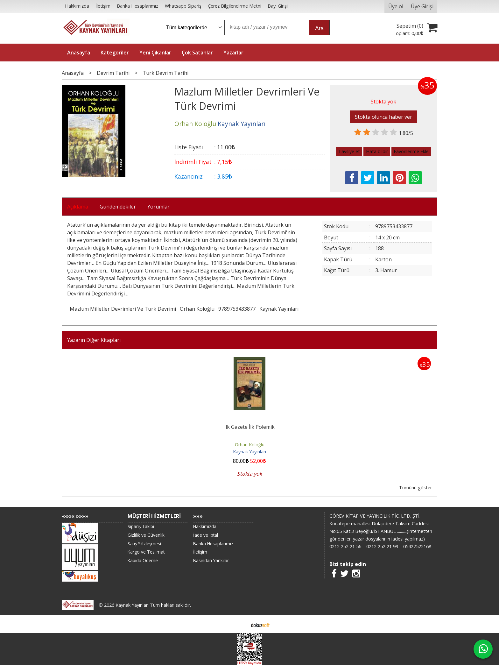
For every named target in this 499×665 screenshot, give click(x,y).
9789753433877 (237, 308)
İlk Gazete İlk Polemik (249, 426)
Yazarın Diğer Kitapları (94, 339)
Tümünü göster (415, 488)
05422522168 (417, 546)
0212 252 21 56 (345, 546)
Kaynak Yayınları (279, 308)
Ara (319, 28)
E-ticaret (239, 624)
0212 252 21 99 (382, 546)
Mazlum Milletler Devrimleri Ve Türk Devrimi (123, 308)
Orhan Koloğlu (197, 308)
